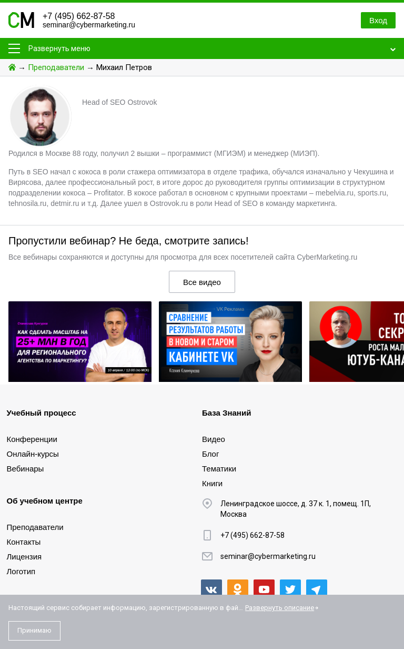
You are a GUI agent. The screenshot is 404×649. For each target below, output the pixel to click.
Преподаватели (56, 67)
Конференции (32, 439)
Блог (210, 453)
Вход (378, 20)
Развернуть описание (279, 608)
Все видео (202, 282)
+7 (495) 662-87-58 (79, 16)
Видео (213, 439)
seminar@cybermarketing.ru (89, 25)
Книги (212, 483)
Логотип (21, 571)
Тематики (219, 468)
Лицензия (24, 556)
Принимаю (34, 630)
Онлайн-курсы (33, 453)
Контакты (24, 541)
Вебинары (25, 468)
